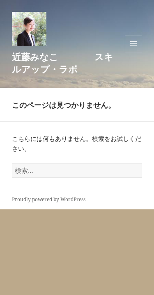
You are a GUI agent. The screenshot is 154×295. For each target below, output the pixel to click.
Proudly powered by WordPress (48, 199)
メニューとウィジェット (133, 43)
